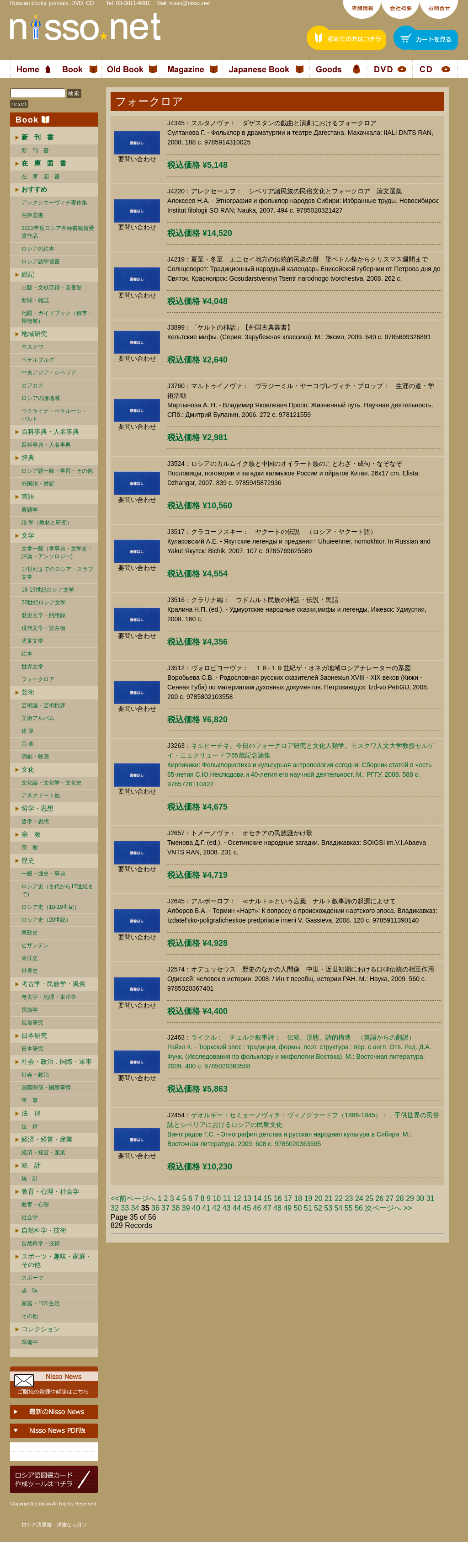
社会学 (29, 1217)
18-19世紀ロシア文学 (47, 590)
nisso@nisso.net (190, 3)
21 (328, 1198)
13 (247, 1198)
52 (318, 1208)
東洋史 (29, 958)
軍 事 (29, 1100)
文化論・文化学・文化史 (51, 782)
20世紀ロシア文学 (43, 602)
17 (288, 1198)
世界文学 (32, 666)
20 (318, 1198)
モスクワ (32, 347)
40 (196, 1208)
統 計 (31, 1165)
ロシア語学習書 (40, 261)
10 (217, 1198)
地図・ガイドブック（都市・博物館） (57, 317)
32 (115, 1208)
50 (298, 1208)
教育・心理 (35, 1204)
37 (165, 1208)
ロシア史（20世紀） (46, 920)
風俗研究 (32, 1022)
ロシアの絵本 (37, 248)
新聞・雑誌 (35, 300)
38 (176, 1208)
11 (227, 1198)
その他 (29, 1316)
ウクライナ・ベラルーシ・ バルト (54, 415)
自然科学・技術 (43, 1230)
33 (125, 1208)
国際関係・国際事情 (46, 1087)
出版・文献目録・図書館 (51, 287)
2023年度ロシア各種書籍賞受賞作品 (57, 232)
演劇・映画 (35, 756)
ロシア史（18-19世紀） (50, 907)
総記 (27, 274)
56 (359, 1208)
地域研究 (34, 333)
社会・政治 (35, 1075)
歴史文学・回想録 (43, 615)
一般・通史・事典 (43, 873)
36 (155, 1208)
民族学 (29, 1010)
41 (206, 1208)
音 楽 (27, 744)
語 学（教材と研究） (46, 522)
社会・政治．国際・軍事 (56, 1061)
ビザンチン (35, 945)
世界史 (29, 971)
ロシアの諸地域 (40, 398)
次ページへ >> (388, 1208)
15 (268, 1198)
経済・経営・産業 (47, 1139)
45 (247, 1208)
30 (420, 1198)
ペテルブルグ (37, 360)
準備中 (29, 1342)
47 (267, 1208)
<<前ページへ (133, 1198)
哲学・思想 (37, 808)
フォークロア (37, 679)
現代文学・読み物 (43, 628)
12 (237, 1198)
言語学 (29, 510)
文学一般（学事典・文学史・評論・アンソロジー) (57, 552)
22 (339, 1198)
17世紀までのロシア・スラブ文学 (57, 573)
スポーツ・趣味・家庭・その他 (56, 1260)
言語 (27, 496)
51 (308, 1208)
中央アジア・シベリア (48, 372)
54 (339, 1208)
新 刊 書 (35, 150)
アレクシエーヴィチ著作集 (54, 202)
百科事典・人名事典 (50, 431)
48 (277, 1208)
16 (278, 1198)
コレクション (40, 1329)
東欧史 (29, 932)
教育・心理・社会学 (50, 1191)
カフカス (32, 385)
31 (430, 1198)
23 (349, 1198)
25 (369, 1198)
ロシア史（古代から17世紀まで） (57, 890)
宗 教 (31, 834)
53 (328, 1208)
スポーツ (32, 1278)
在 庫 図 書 (40, 176)
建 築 (27, 731)
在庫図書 (32, 215)
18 (298, 1198)
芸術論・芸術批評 (43, 705)
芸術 (27, 692)
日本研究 (34, 1035)
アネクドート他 (40, 795)
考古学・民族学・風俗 (53, 983)
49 (287, 1208)
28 (400, 1198)
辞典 (27, 457)
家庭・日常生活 (40, 1303)
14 (257, 1198)
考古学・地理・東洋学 (48, 997)
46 (257, 1208)
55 (349, 1208)
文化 (27, 769)
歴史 (27, 860)
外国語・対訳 (37, 483)
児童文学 (32, 641)
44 (237, 1208)
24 (359, 1198)
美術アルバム (37, 718)
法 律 (31, 1113)
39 (186, 1208)
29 (410, 1198)
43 (227, 1208)
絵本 (26, 654)
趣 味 (29, 1290)
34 (135, 1208)
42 (217, 1208)
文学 (27, 535)
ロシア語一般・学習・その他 (57, 471)
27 (390, 1198)
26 (379, 1198)
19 (308, 1198)
